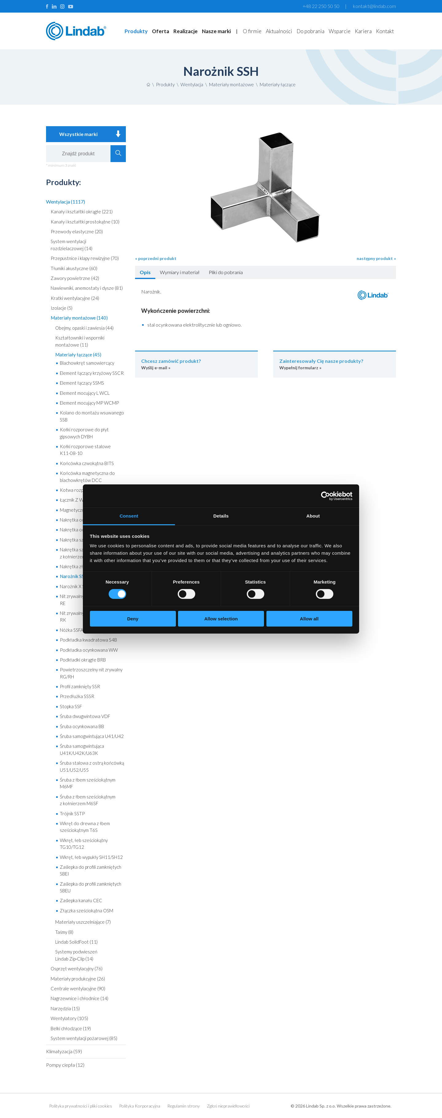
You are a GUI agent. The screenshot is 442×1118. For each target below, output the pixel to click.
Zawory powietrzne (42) (75, 278)
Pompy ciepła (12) (65, 1065)
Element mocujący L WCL (85, 393)
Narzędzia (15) (65, 1008)
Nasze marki (216, 31)
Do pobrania (310, 31)
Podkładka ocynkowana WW (89, 650)
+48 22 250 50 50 (321, 6)
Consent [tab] (129, 515)
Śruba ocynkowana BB (82, 726)
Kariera (363, 31)
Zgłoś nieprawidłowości (228, 1105)
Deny (132, 618)
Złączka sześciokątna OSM (86, 910)
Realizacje (185, 31)
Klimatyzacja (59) (64, 1051)
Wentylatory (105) (69, 1018)
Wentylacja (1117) (65, 201)
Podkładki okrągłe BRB (83, 659)
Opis (145, 272)
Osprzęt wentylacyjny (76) (77, 968)
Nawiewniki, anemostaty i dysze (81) (87, 288)
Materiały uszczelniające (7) (83, 922)
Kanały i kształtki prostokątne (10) (85, 221)
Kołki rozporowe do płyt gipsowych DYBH (84, 433)
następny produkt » (376, 258)
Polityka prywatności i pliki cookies (80, 1105)
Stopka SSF (71, 706)
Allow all (309, 618)
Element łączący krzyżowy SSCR (92, 373)
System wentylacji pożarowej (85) (84, 1038)
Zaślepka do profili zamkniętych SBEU (90, 887)
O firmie (252, 31)
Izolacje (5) (61, 308)
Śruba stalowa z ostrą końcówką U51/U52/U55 (92, 766)
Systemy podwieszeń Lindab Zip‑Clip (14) (76, 955)
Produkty (136, 31)
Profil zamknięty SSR (80, 686)
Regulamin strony (183, 1105)
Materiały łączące (278, 84)
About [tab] (313, 515)
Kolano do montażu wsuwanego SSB (92, 416)
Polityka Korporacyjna (139, 1105)
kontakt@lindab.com (374, 6)
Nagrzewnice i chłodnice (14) (79, 998)
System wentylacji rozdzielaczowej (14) (71, 245)
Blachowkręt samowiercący (87, 363)
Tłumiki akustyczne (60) (74, 268)
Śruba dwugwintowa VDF (85, 716)
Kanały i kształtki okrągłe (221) (82, 211)
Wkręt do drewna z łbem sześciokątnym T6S (85, 827)
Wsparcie (340, 31)
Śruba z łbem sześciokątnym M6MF (87, 783)
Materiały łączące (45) (78, 354)
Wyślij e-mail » (196, 364)
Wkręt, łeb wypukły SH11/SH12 (91, 857)
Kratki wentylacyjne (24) (75, 298)
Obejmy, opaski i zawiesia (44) (84, 328)
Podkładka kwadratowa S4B (88, 639)
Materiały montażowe (231, 84)
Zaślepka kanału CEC (81, 900)
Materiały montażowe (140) (79, 317)
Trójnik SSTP (72, 813)
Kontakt (385, 31)
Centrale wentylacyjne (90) (78, 988)
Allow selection (221, 618)
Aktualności (279, 31)
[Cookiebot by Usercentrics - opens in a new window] (325, 495)
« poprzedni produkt (155, 258)
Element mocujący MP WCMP (89, 403)
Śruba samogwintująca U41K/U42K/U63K (82, 749)
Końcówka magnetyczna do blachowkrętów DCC (87, 476)
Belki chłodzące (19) (71, 1028)
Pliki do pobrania (226, 272)
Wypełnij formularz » (334, 364)
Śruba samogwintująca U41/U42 (92, 736)
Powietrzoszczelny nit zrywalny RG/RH (91, 673)
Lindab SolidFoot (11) (76, 942)
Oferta (160, 31)
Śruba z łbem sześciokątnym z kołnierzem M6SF (87, 800)
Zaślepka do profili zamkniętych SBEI (90, 870)
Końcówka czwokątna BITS (87, 463)
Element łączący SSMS (82, 383)
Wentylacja (191, 84)
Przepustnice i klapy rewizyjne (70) (85, 258)
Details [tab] (221, 515)
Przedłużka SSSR (77, 696)
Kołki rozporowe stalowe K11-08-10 (85, 450)
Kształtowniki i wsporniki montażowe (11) (79, 341)
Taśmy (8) (64, 932)
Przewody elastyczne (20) (77, 231)
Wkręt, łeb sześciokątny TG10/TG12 (84, 843)
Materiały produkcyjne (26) (78, 978)
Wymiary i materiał (180, 272)
